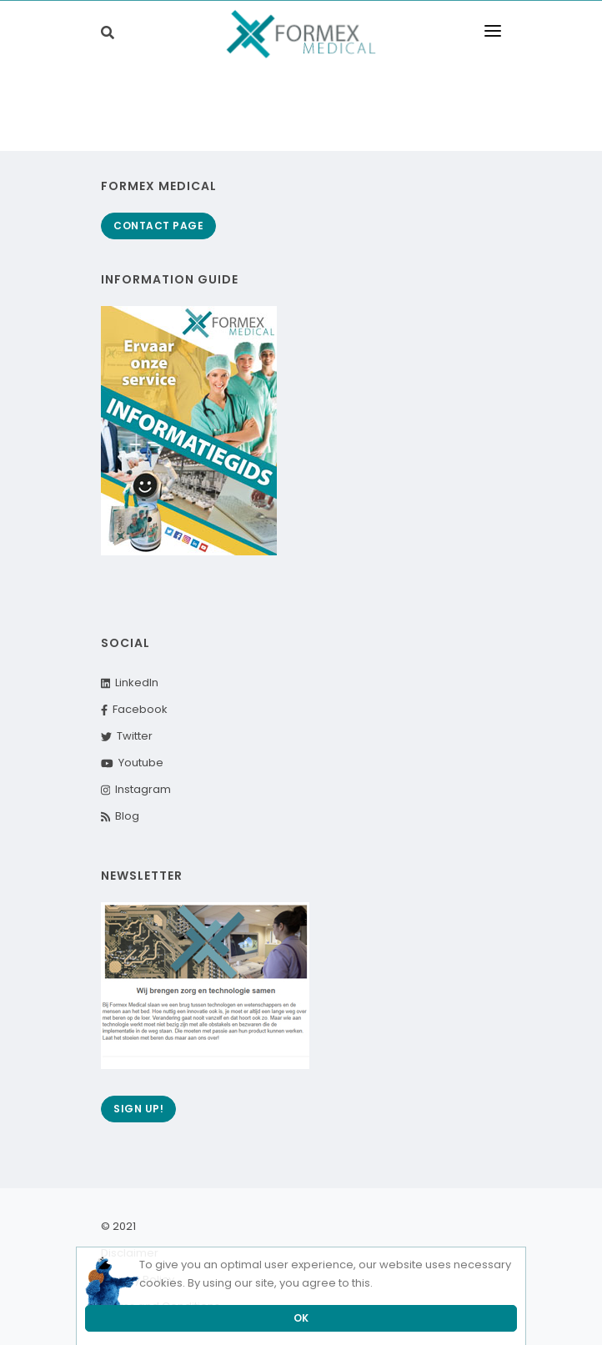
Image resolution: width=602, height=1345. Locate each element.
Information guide (169, 279)
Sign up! (138, 1109)
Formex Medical (159, 186)
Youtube (132, 762)
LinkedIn (129, 682)
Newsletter (142, 875)
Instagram (136, 789)
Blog (120, 816)
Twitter (127, 736)
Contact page (158, 225)
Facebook (134, 709)
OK (301, 1318)
